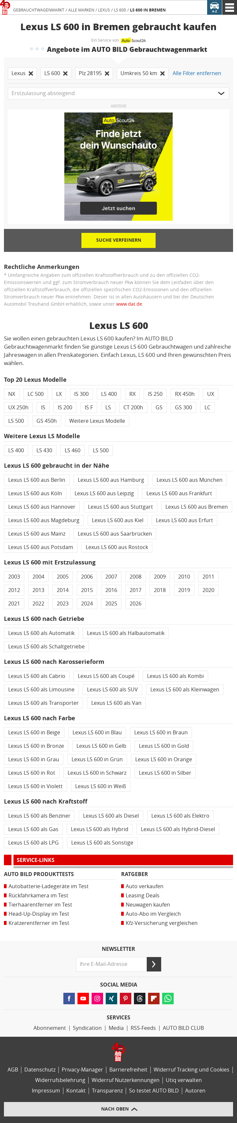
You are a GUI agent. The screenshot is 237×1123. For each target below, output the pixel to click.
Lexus (104, 10)
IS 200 (65, 407)
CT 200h (133, 407)
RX (132, 394)
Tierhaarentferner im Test (40, 905)
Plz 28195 (94, 73)
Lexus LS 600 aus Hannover (41, 507)
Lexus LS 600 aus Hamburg (111, 480)
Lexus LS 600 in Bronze (36, 746)
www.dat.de (129, 304)
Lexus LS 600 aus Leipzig (104, 493)
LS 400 (109, 394)
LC (207, 407)
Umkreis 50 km (142, 73)
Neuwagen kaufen (148, 905)
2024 (87, 604)
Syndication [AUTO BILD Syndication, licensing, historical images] (87, 1028)
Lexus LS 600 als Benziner (39, 816)
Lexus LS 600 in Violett (35, 786)
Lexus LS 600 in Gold (164, 746)
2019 (184, 590)
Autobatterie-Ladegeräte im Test (49, 886)
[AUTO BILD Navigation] (229, 7)
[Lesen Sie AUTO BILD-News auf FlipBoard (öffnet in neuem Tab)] (154, 998)
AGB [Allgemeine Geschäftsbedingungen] (13, 1070)
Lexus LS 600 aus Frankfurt (179, 493)
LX (59, 394)
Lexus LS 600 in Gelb (101, 746)
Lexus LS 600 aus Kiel (117, 520)
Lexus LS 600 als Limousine (41, 689)
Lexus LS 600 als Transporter (43, 703)
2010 (184, 577)
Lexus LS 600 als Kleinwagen (184, 689)
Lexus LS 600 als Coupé (106, 676)
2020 (208, 590)
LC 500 (36, 394)
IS (43, 407)
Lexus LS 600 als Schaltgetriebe (46, 646)
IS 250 (155, 394)
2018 (160, 590)
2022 (38, 604)
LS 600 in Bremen (148, 10)
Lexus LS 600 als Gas (33, 829)
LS (108, 407)
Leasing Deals (143, 895)
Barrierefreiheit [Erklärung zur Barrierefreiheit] (128, 1070)
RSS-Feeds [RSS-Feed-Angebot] (143, 1028)
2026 (135, 604)
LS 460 (72, 450)
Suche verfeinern (118, 240)
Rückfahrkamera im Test (38, 895)
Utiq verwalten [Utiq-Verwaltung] (184, 1080)
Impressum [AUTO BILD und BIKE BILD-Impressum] (46, 1091)
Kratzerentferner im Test (39, 923)
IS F (89, 407)
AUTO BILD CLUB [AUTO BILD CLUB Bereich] (183, 1028)
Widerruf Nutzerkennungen (126, 1080)
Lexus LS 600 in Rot (31, 773)
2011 (208, 577)
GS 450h (46, 421)
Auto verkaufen (144, 886)
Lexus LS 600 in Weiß (100, 786)
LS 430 (44, 450)
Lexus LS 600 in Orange (163, 759)
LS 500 (16, 421)
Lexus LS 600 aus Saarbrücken (115, 534)
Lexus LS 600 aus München (190, 480)
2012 (14, 590)
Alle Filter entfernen (197, 73)
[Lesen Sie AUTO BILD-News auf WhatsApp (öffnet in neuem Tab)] (168, 998)
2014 (63, 590)
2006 (87, 577)
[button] (118, 93)
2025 (111, 604)
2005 (63, 577)
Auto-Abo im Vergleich (153, 914)
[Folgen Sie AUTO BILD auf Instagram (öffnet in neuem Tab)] (97, 998)
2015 (87, 590)
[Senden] (154, 964)
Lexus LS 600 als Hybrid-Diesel (178, 829)
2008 (135, 577)
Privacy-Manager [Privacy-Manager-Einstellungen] (82, 1070)
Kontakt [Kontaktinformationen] (76, 1091)
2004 (38, 577)
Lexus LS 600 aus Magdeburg (43, 520)
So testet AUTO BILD (154, 1091)
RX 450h (185, 394)
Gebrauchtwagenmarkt (38, 10)
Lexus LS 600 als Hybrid (99, 829)
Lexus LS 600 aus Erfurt (184, 520)
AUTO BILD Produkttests (39, 874)
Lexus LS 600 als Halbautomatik (125, 633)
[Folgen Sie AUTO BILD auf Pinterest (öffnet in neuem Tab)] (125, 998)
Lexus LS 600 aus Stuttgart (120, 507)
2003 (14, 577)
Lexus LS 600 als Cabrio (36, 676)
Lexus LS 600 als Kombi (175, 676)
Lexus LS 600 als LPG (33, 843)
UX (210, 394)
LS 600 (120, 10)
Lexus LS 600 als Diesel (111, 816)
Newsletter (118, 949)
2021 (14, 604)
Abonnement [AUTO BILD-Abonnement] (49, 1028)
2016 (111, 590)
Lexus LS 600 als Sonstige (102, 843)
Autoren (195, 1091)
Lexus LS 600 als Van (116, 703)
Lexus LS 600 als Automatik (41, 633)
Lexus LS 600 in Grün (97, 759)
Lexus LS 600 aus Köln (35, 493)
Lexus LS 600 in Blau (97, 732)
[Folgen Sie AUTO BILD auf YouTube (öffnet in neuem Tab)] (83, 998)
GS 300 (183, 407)
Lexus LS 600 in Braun (161, 732)
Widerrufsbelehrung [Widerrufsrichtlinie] (60, 1080)
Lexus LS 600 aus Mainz (36, 534)
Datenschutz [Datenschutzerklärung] (39, 1070)
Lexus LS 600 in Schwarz (97, 773)
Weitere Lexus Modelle (97, 421)
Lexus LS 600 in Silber (165, 773)
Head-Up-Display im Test (39, 914)
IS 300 (81, 394)
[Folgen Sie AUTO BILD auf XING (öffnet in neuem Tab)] (111, 998)
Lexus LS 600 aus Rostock (117, 547)
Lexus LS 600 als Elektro (180, 816)
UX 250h (18, 407)
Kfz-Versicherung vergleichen (162, 923)
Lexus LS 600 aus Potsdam (40, 547)
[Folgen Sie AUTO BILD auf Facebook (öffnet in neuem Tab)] (69, 998)
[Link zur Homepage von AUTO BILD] (5, 7)
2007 (111, 577)
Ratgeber (134, 874)
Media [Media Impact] (116, 1028)
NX (11, 394)
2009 (160, 577)
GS (159, 407)
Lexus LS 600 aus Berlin (36, 480)
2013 (38, 590)
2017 (135, 590)
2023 (63, 604)
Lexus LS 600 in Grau (33, 759)
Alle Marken (81, 10)
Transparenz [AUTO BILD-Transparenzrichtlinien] (107, 1091)
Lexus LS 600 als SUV (112, 689)
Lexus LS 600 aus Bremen (196, 507)
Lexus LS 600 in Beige (34, 732)
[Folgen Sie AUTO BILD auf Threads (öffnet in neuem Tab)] (139, 998)
